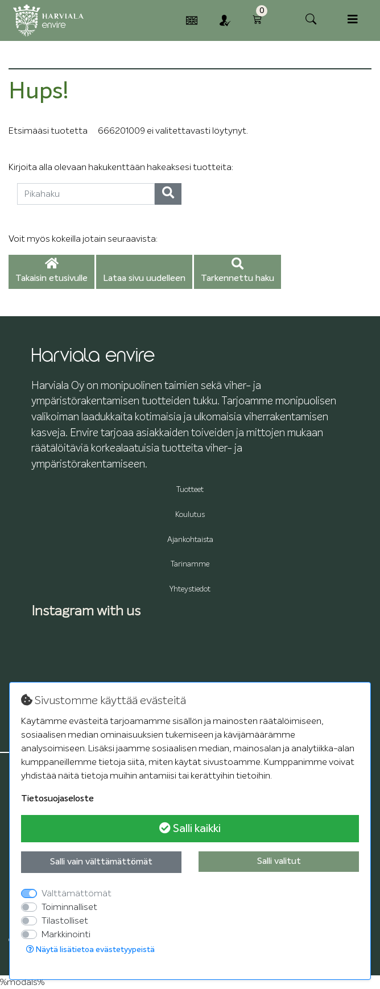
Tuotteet (190, 490)
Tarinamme (190, 564)
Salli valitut (279, 861)
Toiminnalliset (69, 907)
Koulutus (190, 515)
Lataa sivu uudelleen (144, 278)
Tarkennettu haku (237, 271)
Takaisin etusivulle (51, 271)
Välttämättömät (76, 893)
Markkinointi (66, 934)
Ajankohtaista (190, 540)
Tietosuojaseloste (57, 799)
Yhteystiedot (190, 589)
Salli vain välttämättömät (101, 862)
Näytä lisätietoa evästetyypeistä (90, 949)
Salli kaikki (190, 828)
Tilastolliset (65, 920)
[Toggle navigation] (353, 20)
